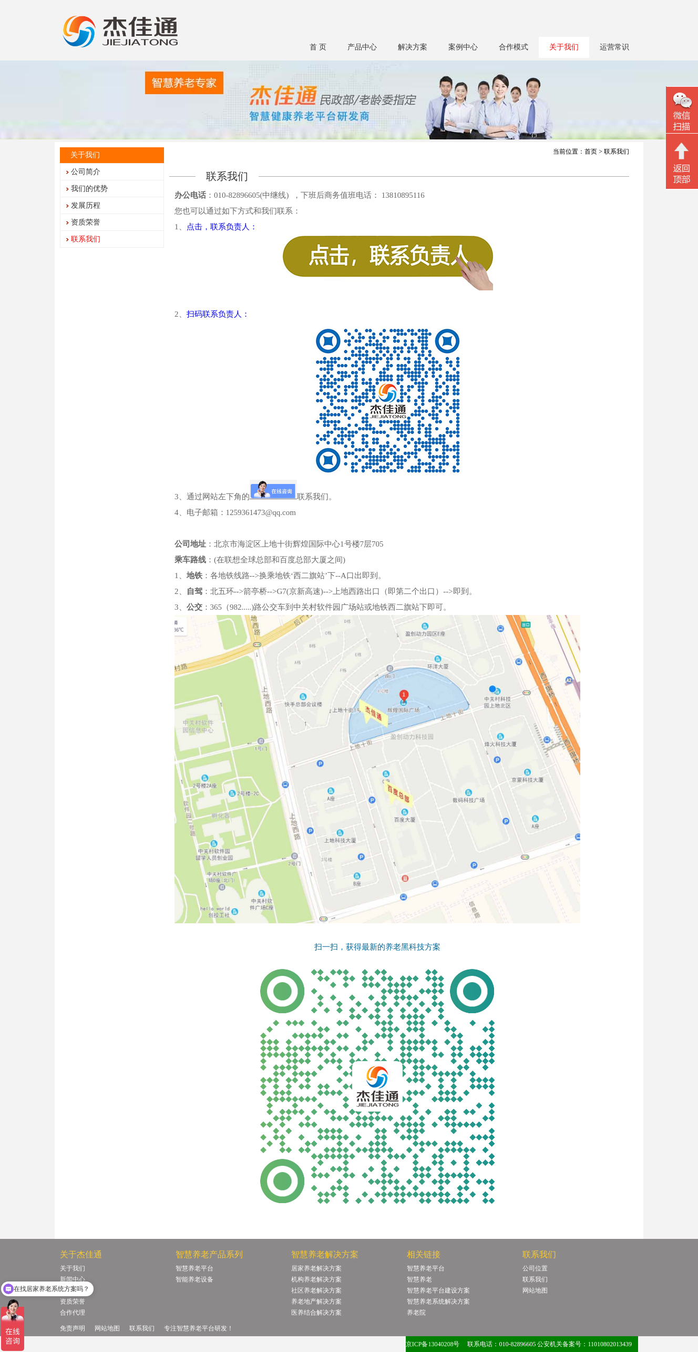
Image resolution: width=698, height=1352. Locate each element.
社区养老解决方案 (316, 1290)
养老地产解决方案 (316, 1301)
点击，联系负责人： (222, 227)
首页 (590, 151)
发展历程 (85, 205)
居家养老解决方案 (316, 1268)
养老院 (416, 1312)
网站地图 (535, 1290)
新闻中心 (72, 1279)
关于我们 (564, 47)
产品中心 (362, 47)
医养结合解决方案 (316, 1312)
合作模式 (513, 47)
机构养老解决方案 (316, 1279)
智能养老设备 (194, 1279)
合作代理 (72, 1312)
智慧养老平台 (194, 1268)
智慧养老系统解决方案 (438, 1301)
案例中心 (463, 47)
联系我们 (85, 239)
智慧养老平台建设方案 (438, 1290)
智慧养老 (419, 1279)
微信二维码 (682, 111)
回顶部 (682, 162)
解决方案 (412, 47)
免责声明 (72, 1328)
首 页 (318, 47)
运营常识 (614, 47)
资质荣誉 (85, 222)
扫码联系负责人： (218, 314)
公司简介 (85, 172)
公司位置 (535, 1268)
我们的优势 (89, 189)
